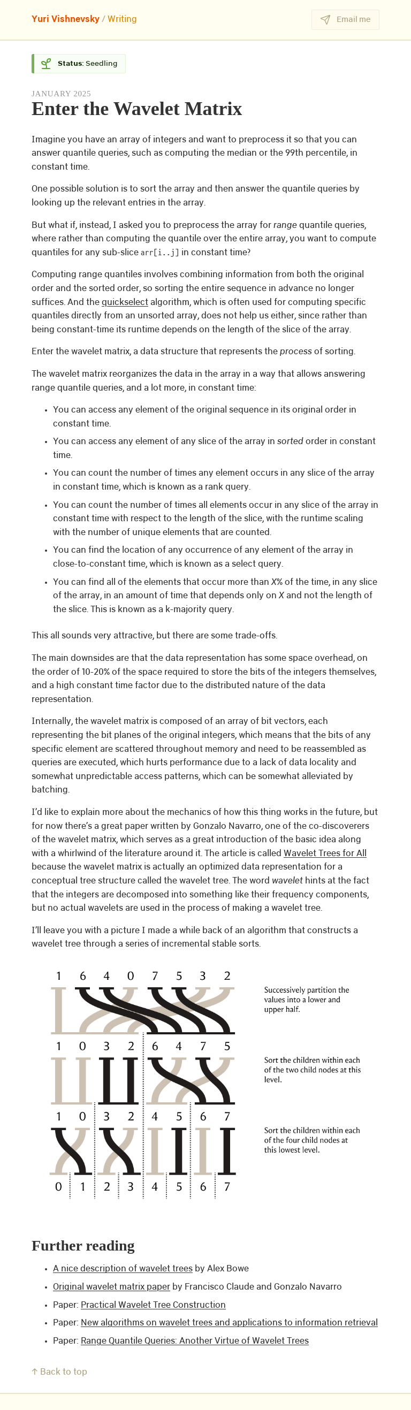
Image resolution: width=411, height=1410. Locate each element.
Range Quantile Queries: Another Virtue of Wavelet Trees (195, 1341)
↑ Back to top (59, 1372)
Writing (122, 20)
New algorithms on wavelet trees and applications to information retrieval (229, 1323)
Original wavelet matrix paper (111, 1287)
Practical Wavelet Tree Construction (153, 1305)
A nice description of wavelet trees (123, 1269)
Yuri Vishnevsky (66, 20)
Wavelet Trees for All (325, 854)
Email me (345, 19)
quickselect (125, 303)
